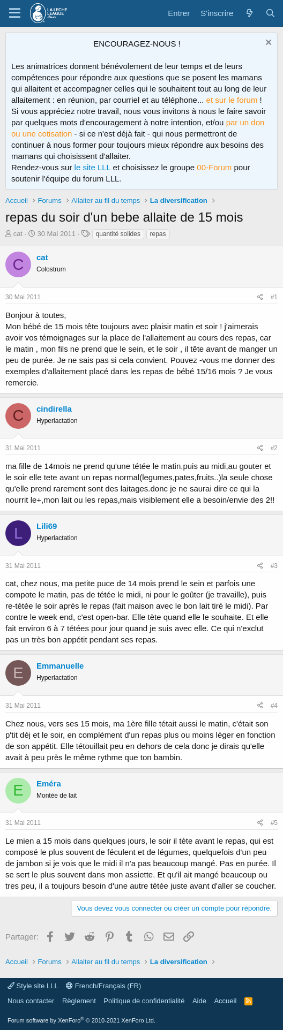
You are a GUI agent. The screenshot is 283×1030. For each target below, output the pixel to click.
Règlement (79, 1001)
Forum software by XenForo (81, 1020)
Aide (199, 1001)
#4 (274, 705)
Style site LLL (33, 986)
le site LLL (93, 167)
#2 (274, 448)
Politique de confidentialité (143, 1001)
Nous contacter (31, 1001)
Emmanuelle (60, 665)
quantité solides (118, 234)
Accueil (225, 1001)
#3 (274, 566)
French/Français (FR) (103, 986)
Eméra (48, 783)
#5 (274, 823)
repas (158, 234)
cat (18, 234)
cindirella (54, 408)
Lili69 (46, 526)
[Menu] (14, 13)
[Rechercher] (270, 13)
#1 (274, 297)
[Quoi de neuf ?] (249, 13)
